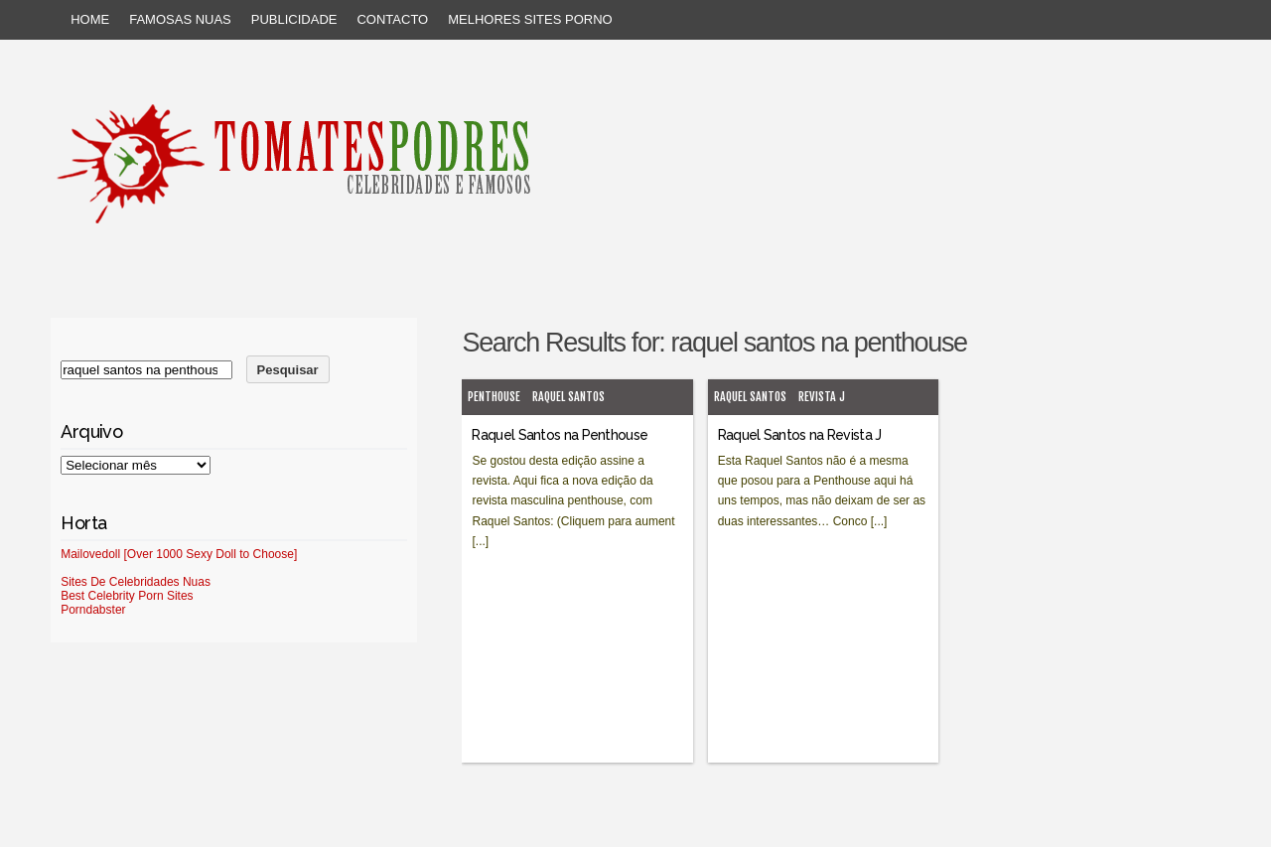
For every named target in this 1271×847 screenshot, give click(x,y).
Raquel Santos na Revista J (800, 435)
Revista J (821, 396)
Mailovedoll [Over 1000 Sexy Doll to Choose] (179, 554)
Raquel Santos (568, 396)
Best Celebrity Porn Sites (127, 596)
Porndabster (93, 610)
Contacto (392, 19)
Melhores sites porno (530, 19)
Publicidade (294, 19)
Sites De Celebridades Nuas (136, 582)
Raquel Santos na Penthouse (559, 435)
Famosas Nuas (180, 19)
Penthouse (494, 396)
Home (90, 19)
